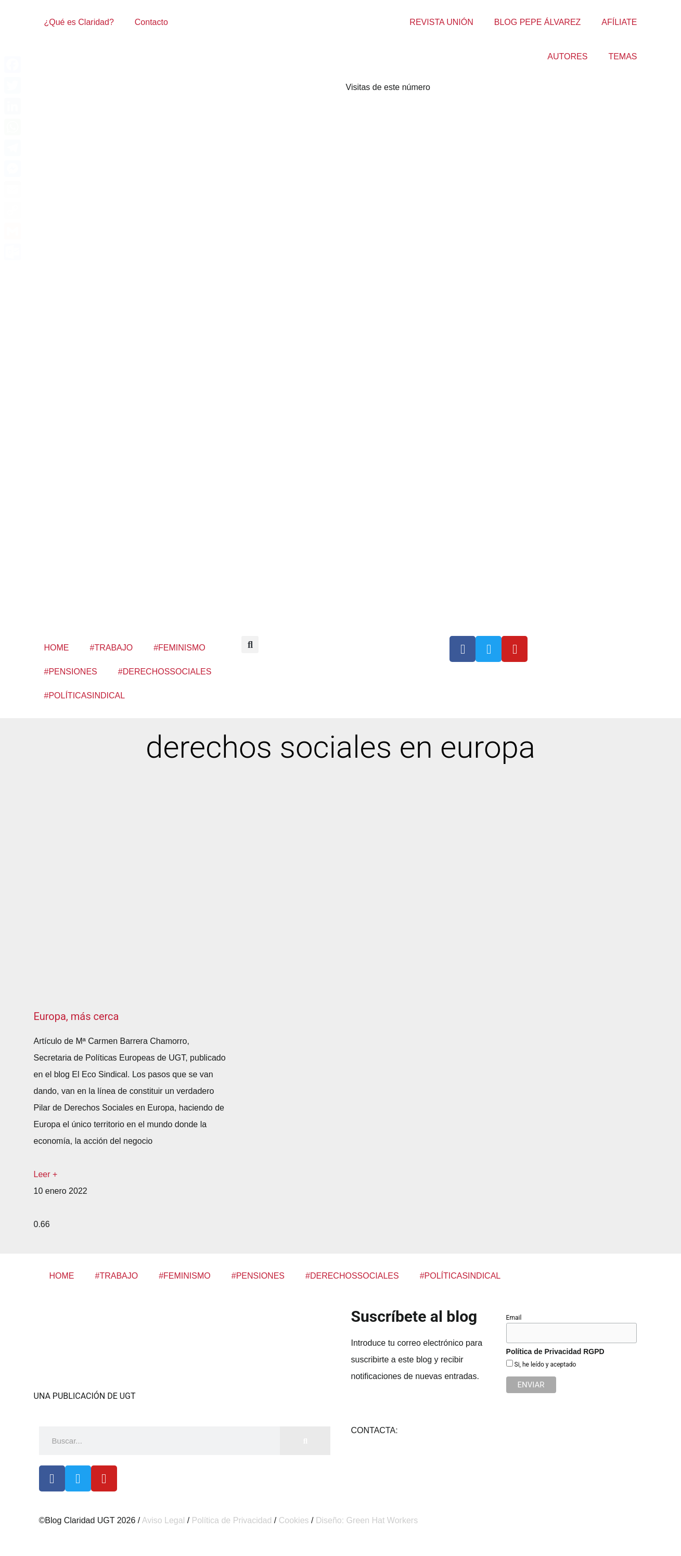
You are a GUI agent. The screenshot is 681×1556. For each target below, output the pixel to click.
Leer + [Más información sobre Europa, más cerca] (46, 1174)
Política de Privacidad (232, 1520)
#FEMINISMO (179, 647)
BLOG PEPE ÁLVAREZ (537, 22)
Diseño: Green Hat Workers (367, 1520)
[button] (250, 644)
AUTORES (567, 56)
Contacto (151, 22)
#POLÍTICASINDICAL (84, 695)
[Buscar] (305, 1440)
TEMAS (622, 56)
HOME (56, 647)
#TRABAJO (111, 647)
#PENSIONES (70, 671)
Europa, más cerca (76, 1016)
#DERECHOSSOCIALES (165, 671)
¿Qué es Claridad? (79, 22)
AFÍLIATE (619, 22)
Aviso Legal (163, 1520)
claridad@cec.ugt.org (439, 1430)
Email (514, 1317)
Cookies (294, 1520)
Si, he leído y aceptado (544, 1364)
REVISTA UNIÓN (441, 22)
